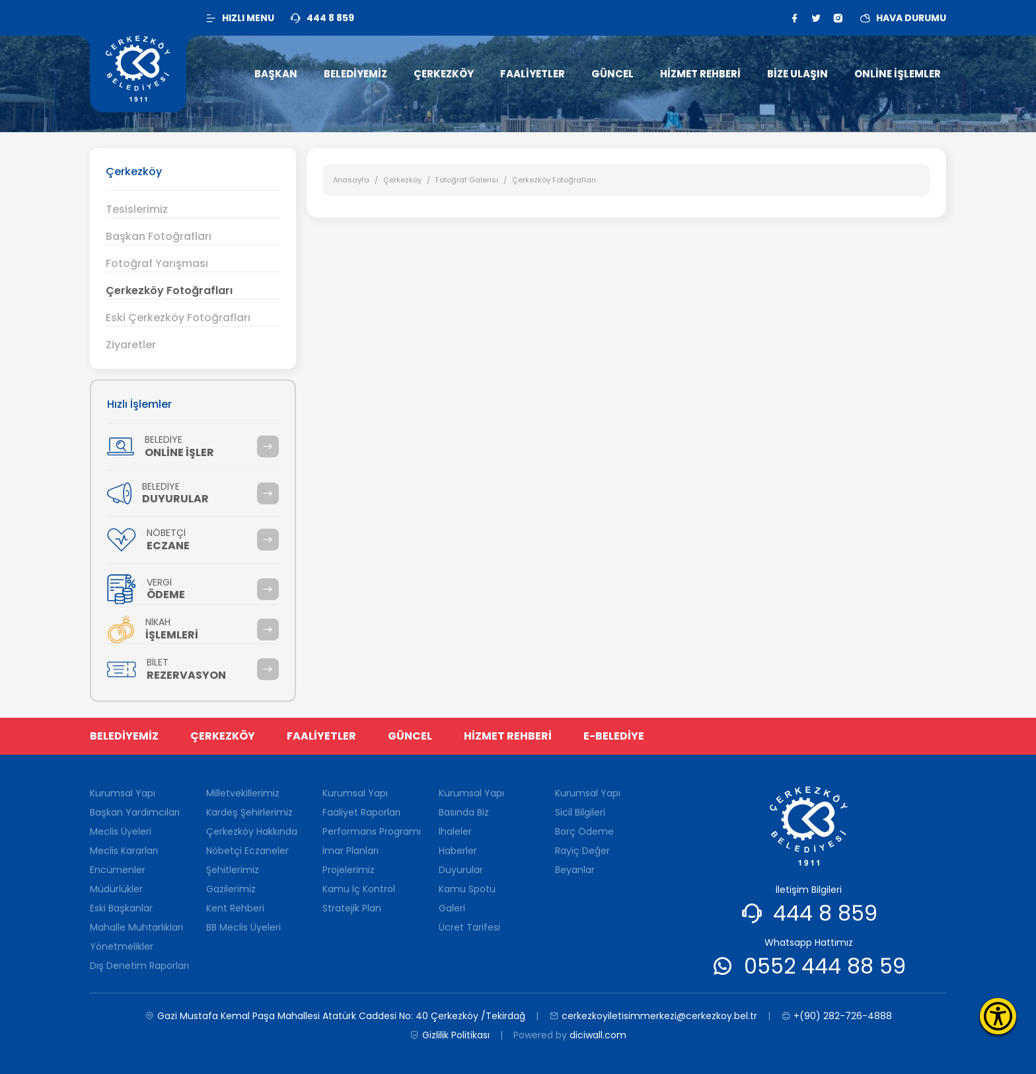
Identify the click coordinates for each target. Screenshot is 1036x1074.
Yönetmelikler (121, 946)
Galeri (452, 908)
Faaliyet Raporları (361, 812)
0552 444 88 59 (825, 966)
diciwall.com (598, 1035)
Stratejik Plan (351, 908)
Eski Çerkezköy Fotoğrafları (178, 317)
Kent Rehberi (235, 908)
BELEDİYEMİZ (124, 736)
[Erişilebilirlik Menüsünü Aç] (998, 1016)
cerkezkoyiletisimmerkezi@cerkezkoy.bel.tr (653, 1016)
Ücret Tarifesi (469, 927)
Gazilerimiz (231, 889)
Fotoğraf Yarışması (157, 263)
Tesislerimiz (137, 209)
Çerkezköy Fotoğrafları (169, 290)
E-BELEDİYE (613, 736)
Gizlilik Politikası (450, 1035)
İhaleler (455, 831)
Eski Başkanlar (121, 908)
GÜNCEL (410, 736)
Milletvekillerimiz (242, 793)
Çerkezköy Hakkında (251, 831)
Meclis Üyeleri (120, 831)
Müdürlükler (116, 889)
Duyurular (461, 869)
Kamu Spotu (467, 889)
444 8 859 (825, 913)
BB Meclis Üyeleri (243, 927)
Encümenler (117, 869)
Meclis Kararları (124, 850)
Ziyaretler (131, 344)
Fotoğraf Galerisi (466, 179)
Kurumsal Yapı (122, 793)
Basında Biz (464, 812)
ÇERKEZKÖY (222, 736)
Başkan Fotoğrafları (158, 236)
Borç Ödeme (584, 831)
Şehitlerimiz (232, 869)
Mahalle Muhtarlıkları (136, 927)
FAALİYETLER (321, 736)
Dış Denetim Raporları (139, 965)
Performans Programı (371, 831)
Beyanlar (575, 869)
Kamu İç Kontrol (358, 889)
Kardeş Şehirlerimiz (249, 812)
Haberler (458, 850)
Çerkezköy (402, 179)
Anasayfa (351, 179)
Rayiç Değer (582, 850)
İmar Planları (350, 850)
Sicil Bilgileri (580, 812)
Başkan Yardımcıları (135, 812)
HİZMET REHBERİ (508, 736)
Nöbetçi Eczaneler (247, 850)
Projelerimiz (348, 869)
